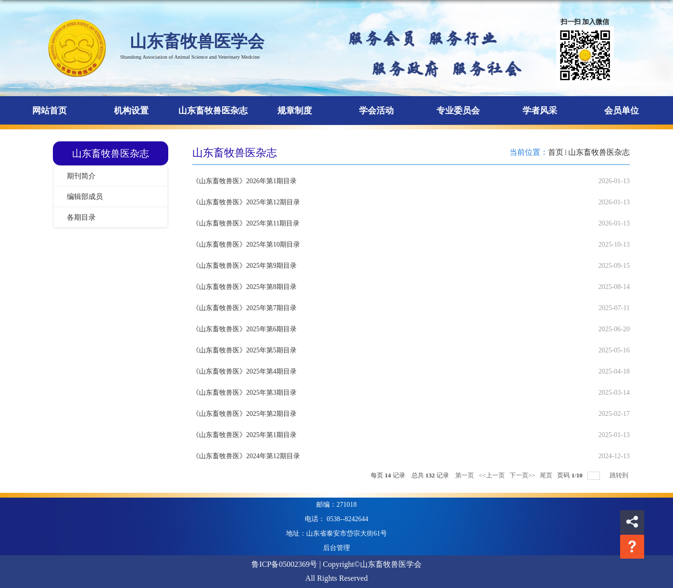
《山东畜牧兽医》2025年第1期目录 (244, 434)
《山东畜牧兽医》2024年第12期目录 (246, 456)
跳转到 (620, 475)
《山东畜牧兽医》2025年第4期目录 (244, 371)
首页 (555, 152)
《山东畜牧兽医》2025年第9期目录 (244, 265)
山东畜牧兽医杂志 (599, 152)
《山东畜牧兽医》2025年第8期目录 (244, 286)
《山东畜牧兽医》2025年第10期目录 (246, 244)
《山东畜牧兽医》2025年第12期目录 (246, 202)
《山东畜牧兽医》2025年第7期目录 (244, 308)
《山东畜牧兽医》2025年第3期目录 (244, 392)
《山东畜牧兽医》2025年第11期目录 (245, 223)
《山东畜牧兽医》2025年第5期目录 (244, 350)
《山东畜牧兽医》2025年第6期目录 (244, 329)
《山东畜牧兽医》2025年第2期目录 (244, 413)
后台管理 (336, 547)
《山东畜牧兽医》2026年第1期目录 (244, 181)
